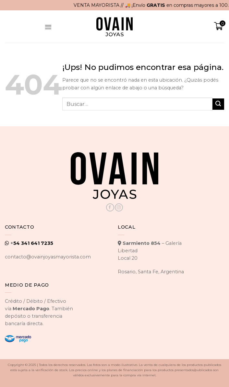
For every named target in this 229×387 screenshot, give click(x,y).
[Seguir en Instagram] (119, 207)
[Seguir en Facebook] (110, 207)
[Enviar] (218, 104)
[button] (48, 26)
